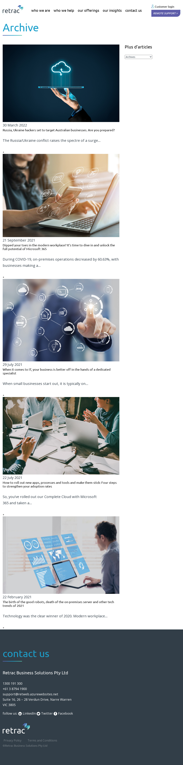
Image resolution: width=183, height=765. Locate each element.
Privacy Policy (12, 740)
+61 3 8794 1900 (15, 689)
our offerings (88, 10)
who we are (40, 10)
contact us (133, 10)
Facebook (63, 713)
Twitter (45, 713)
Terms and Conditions (42, 740)
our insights (112, 10)
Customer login (162, 6)
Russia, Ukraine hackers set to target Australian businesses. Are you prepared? (59, 130)
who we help (64, 10)
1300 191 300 (12, 683)
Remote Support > (165, 13)
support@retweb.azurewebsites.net (30, 694)
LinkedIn (27, 713)
